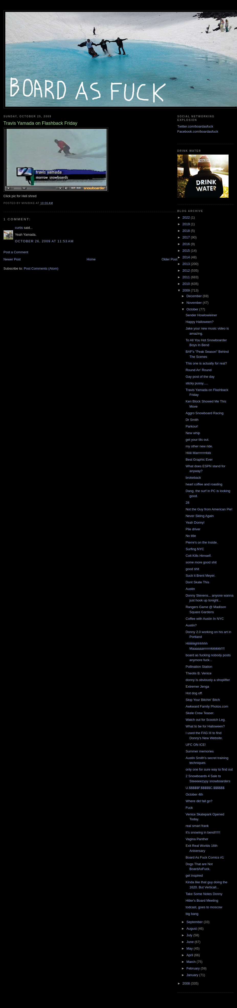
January (192, 975)
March (191, 962)
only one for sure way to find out (209, 769)
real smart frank (197, 826)
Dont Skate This (197, 582)
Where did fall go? (199, 801)
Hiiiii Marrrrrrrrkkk (198, 453)
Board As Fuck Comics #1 (205, 857)
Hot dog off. (194, 693)
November (194, 303)
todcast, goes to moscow (204, 907)
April (190, 955)
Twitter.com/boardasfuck (195, 126)
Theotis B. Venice (198, 673)
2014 (187, 257)
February (193, 968)
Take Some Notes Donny (204, 894)
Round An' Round (199, 370)
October (192, 309)
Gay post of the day (200, 377)
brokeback (193, 478)
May (190, 948)
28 (187, 503)
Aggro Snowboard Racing (204, 413)
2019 (187, 224)
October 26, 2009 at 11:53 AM (44, 241)
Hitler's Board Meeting (202, 900)
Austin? (191, 625)
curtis (19, 228)
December (194, 296)
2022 (187, 217)
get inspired (194, 875)
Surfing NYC (195, 549)
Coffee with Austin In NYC (205, 619)
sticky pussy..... (197, 383)
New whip (193, 433)
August (192, 928)
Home (91, 259)
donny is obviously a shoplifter (208, 680)
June (190, 942)
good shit (192, 569)
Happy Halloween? (199, 322)
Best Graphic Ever (199, 459)
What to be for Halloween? (205, 726)
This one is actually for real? (206, 363)
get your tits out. (197, 440)
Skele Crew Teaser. (200, 713)
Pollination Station (199, 667)
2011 (187, 277)
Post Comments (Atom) (41, 268)
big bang (192, 914)
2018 (187, 231)
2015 (187, 251)
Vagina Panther (197, 839)
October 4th (194, 794)
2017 (187, 237)
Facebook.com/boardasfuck (197, 131)
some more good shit (201, 562)
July (189, 935)
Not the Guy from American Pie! (209, 509)
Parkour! (192, 426)
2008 (187, 983)
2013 (187, 264)
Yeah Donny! (195, 522)
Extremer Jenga (197, 686)
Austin (190, 589)
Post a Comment (16, 252)
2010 (187, 284)
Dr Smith (192, 420)
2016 (187, 244)
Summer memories (200, 751)
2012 (187, 270)
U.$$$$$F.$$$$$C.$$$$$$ (205, 788)
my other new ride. (199, 446)
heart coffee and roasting (204, 484)
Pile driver (193, 529)
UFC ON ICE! (196, 745)
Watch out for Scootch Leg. (205, 720)
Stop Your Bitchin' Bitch (203, 700)
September (195, 922)
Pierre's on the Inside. (202, 542)
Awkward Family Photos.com (207, 706)
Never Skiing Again (200, 516)
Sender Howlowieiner (201, 315)
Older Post (169, 259)
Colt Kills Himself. (198, 556)
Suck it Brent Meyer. (200, 575)
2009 (187, 290)
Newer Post (12, 259)
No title (191, 536)
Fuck (189, 808)
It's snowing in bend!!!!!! (203, 832)
